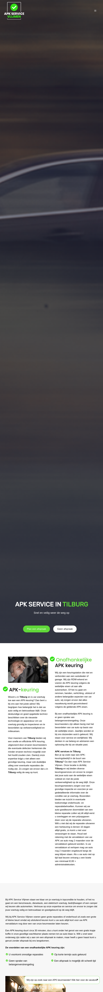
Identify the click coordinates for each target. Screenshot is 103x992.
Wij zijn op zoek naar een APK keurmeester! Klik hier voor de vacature (62, 980)
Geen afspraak (65, 629)
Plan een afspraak (36, 629)
